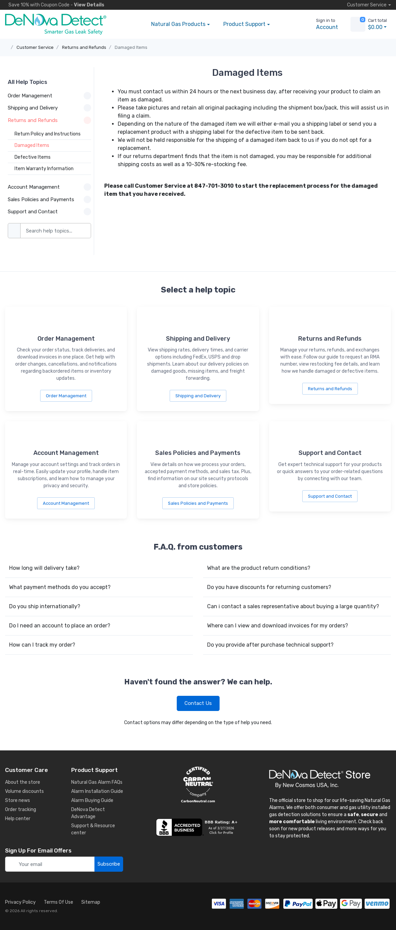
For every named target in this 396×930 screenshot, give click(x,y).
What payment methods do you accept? (60, 587)
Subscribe (108, 864)
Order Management (66, 395)
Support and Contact (330, 496)
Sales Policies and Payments (198, 503)
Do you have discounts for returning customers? (269, 587)
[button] (286, 24)
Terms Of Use (58, 902)
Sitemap (90, 902)
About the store (22, 782)
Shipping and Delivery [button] (49, 108)
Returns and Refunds (84, 47)
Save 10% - (54, 5)
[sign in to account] (322, 24)
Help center (17, 819)
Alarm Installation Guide (97, 791)
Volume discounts (24, 791)
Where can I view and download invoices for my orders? (277, 625)
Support (244, 24)
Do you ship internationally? (44, 606)
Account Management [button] (49, 187)
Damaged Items (131, 47)
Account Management (66, 503)
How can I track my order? (42, 645)
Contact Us (198, 703)
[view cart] (357, 24)
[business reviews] (198, 827)
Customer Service (35, 47)
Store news (17, 800)
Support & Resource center (93, 829)
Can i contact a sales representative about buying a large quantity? (293, 606)
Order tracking (20, 809)
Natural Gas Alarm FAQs (96, 782)
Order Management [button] (49, 95)
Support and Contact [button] (49, 211)
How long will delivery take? (44, 568)
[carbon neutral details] (198, 784)
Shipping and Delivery (198, 395)
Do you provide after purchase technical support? (270, 645)
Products (178, 24)
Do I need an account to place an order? (59, 625)
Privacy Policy (20, 902)
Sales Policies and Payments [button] (49, 199)
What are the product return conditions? (258, 568)
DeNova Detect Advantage (88, 813)
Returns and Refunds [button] (49, 120)
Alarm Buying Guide (92, 800)
